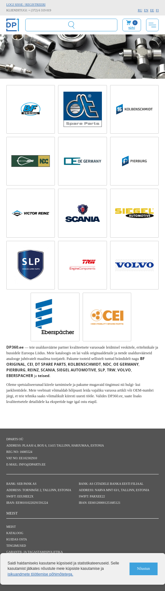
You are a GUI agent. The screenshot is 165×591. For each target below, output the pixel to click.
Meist (11, 526)
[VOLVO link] (134, 265)
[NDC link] (30, 161)
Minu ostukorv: (132, 25)
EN (146, 10)
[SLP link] (30, 265)
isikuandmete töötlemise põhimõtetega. (40, 574)
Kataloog (14, 533)
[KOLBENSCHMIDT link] (134, 109)
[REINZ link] (30, 213)
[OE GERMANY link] (82, 161)
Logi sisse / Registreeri (25, 4)
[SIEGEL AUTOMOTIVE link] (134, 213)
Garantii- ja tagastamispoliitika (34, 552)
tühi (131, 27)
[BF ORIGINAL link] (30, 109)
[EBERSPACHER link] (55, 317)
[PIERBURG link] (134, 161)
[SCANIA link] (82, 213)
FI (157, 10)
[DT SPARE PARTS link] (82, 109)
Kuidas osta (16, 539)
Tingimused (16, 545)
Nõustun (143, 568)
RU (140, 10)
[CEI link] (107, 317)
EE (152, 10)
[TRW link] (82, 265)
